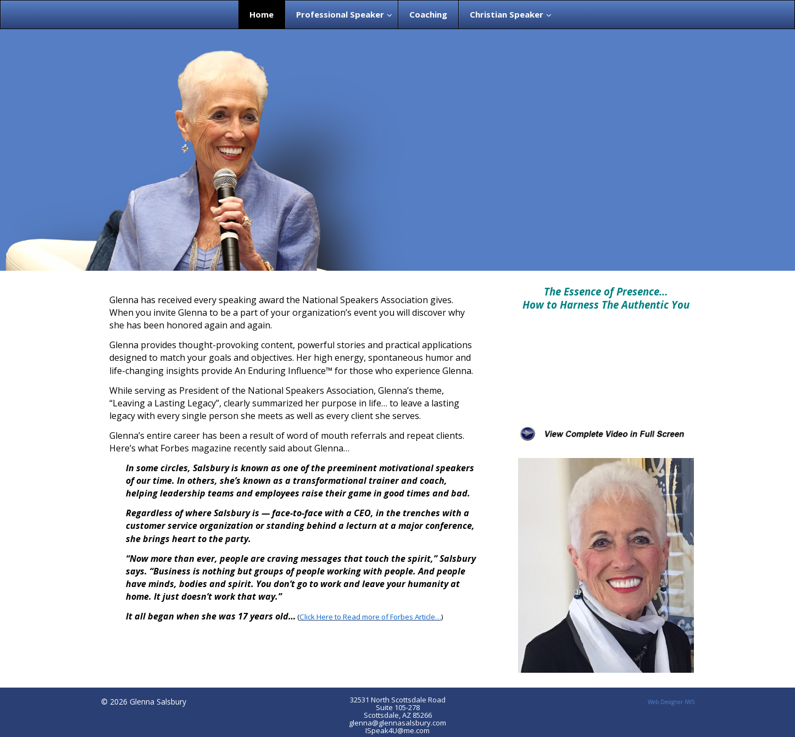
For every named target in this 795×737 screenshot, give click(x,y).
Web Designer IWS (671, 702)
